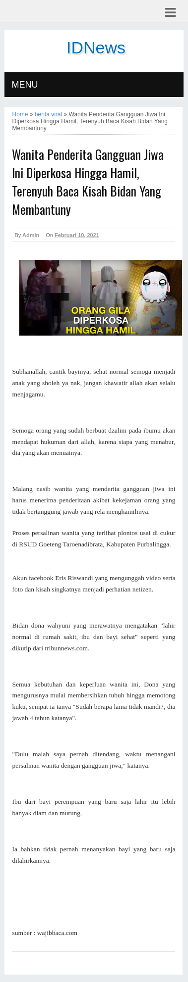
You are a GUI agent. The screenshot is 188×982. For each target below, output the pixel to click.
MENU (24, 85)
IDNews (95, 47)
